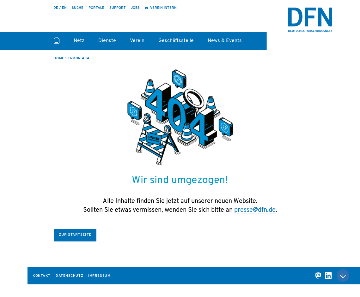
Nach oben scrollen (343, 275)
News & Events (225, 40)
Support (117, 8)
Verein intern (163, 8)
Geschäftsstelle (176, 40)
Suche (77, 8)
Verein (137, 40)
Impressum (99, 276)
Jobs (135, 8)
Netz (79, 40)
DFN (310, 20)
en (64, 8)
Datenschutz (69, 276)
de (55, 8)
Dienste (107, 40)
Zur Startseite (75, 235)
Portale (96, 8)
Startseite (56, 42)
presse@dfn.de (255, 210)
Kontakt (42, 276)
